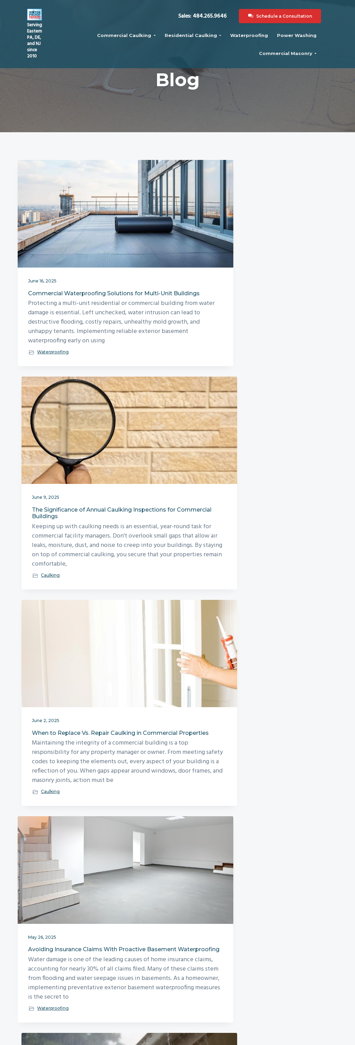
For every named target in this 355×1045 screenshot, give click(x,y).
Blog (118, 963)
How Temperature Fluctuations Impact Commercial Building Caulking (275, 475)
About (120, 954)
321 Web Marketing (253, 1037)
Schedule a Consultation (289, 27)
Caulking (155, 364)
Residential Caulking (207, 963)
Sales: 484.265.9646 (212, 28)
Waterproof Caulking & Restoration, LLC (147, 1037)
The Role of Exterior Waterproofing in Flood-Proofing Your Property (171, 471)
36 (214, 885)
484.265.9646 (39, 1004)
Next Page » (239, 887)
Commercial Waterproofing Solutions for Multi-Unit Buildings (67, 243)
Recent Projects (130, 981)
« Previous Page (118, 887)
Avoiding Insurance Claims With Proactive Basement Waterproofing (65, 471)
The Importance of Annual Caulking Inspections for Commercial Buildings (65, 709)
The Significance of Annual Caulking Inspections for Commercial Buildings (174, 243)
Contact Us (126, 972)
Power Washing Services (207, 981)
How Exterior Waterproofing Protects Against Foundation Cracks (177, 709)
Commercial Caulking (207, 954)
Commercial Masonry (207, 972)
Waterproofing (53, 364)
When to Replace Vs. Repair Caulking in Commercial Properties (285, 243)
